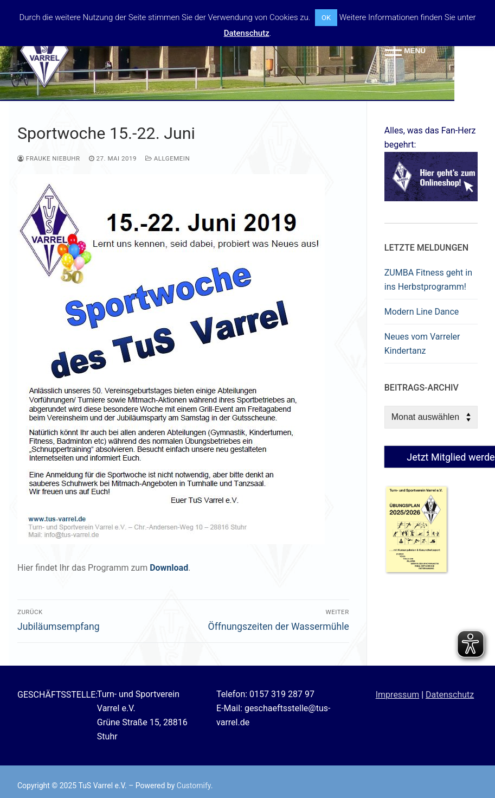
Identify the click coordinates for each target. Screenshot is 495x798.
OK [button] (326, 18)
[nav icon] (405, 50)
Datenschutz (450, 695)
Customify (194, 785)
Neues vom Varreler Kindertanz (422, 343)
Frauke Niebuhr (48, 158)
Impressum (398, 695)
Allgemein (167, 158)
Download (169, 568)
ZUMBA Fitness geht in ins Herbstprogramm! (428, 279)
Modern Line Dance (421, 312)
